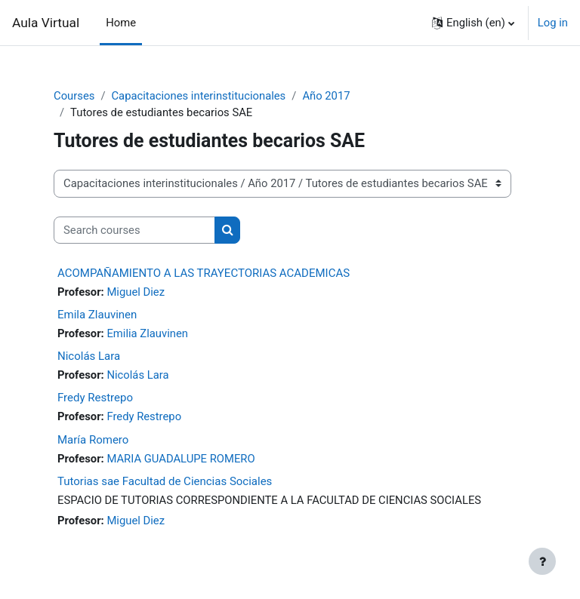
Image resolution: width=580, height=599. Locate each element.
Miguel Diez (135, 292)
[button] (473, 22)
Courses (74, 96)
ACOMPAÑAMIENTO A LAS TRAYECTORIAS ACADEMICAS (203, 273)
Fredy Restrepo (95, 397)
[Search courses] (134, 230)
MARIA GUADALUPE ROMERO (180, 458)
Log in (553, 22)
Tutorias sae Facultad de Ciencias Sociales (164, 481)
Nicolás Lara (88, 356)
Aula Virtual (45, 22)
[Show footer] (542, 561)
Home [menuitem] (121, 22)
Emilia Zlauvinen (147, 333)
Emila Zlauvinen (97, 314)
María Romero (92, 440)
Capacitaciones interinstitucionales (198, 96)
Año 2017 (326, 96)
